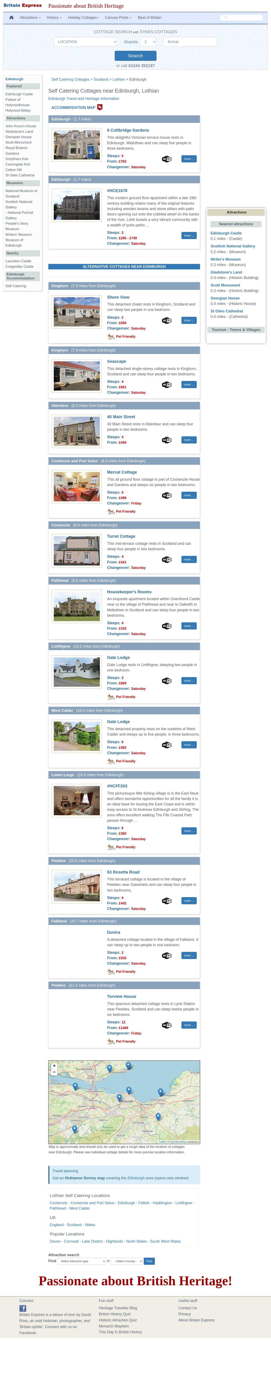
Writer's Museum (226, 259)
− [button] (54, 1072)
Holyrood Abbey (18, 110)
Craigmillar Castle (19, 267)
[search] (241, 17)
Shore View (118, 297)
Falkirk (143, 1203)
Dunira (113, 932)
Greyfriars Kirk (16, 159)
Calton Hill (13, 170)
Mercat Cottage (122, 472)
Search (135, 55)
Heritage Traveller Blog (118, 1308)
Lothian (119, 79)
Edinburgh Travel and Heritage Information (83, 99)
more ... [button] (189, 158)
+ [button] (54, 1066)
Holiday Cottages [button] (83, 17)
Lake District (92, 1241)
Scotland (101, 79)
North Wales (136, 1241)
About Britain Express (197, 1320)
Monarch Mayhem (114, 1326)
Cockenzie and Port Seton (92, 1203)
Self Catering (15, 286)
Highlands (114, 1241)
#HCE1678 (117, 190)
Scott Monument (18, 142)
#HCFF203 (117, 786)
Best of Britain (149, 17)
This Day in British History (120, 1332)
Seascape (116, 361)
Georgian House (18, 137)
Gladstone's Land (19, 132)
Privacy (185, 1314)
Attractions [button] (30, 17)
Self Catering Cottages (70, 79)
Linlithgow (183, 1203)
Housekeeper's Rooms (129, 592)
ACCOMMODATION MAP (73, 108)
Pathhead (58, 1208)
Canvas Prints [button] (118, 17)
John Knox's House (20, 126)
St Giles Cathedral (20, 175)
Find (52, 1261)
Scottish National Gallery (233, 246)
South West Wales (165, 1241)
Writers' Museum (18, 235)
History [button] (54, 17)
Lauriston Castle (18, 261)
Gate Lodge (118, 657)
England (57, 1225)
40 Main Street (121, 416)
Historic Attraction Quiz (118, 1320)
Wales (90, 1225)
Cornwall (71, 1241)
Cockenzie (58, 1203)
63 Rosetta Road (123, 872)
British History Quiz (115, 1314)
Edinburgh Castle (19, 94)
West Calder (79, 1208)
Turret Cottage (121, 536)
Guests (131, 41)
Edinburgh (136, 1178)
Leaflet (162, 1142)
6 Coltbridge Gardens (128, 130)
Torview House (121, 996)
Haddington (162, 1203)
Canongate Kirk (17, 164)
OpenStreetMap (178, 1142)
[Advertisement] (22, 359)
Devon (55, 1241)
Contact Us (188, 1308)
